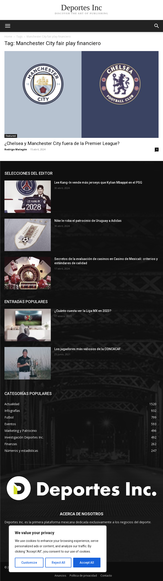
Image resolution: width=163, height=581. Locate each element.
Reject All (58, 562)
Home (8, 36)
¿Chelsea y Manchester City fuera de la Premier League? (62, 143)
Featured (11, 135)
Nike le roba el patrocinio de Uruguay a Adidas (88, 220)
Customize (29, 562)
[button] (157, 26)
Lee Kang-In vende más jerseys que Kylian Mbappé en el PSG (98, 182)
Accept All (87, 562)
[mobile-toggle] (7, 26)
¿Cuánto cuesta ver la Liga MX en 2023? (82, 311)
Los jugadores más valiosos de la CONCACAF (87, 349)
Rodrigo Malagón (15, 149)
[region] (57, 548)
